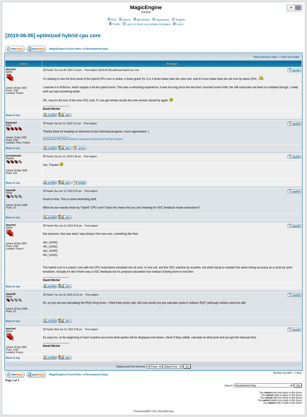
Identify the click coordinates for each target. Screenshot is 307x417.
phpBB (147, 411)
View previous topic (265, 56)
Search (125, 19)
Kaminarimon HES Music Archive (60, 139)
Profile (114, 24)
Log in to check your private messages (146, 24)
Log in (178, 24)
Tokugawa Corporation (90, 139)
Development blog (96, 48)
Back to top (13, 115)
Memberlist (141, 19)
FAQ (111, 19)
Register (178, 19)
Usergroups (160, 19)
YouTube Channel (113, 139)
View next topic (290, 56)
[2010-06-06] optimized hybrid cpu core (53, 35)
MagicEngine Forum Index (65, 48)
